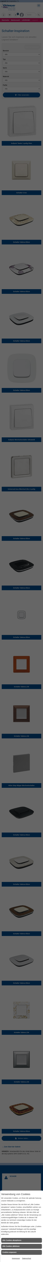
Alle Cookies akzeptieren (11, 1240)
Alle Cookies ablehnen (10, 1246)
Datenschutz (26, 1258)
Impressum (16, 1258)
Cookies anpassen (9, 1252)
